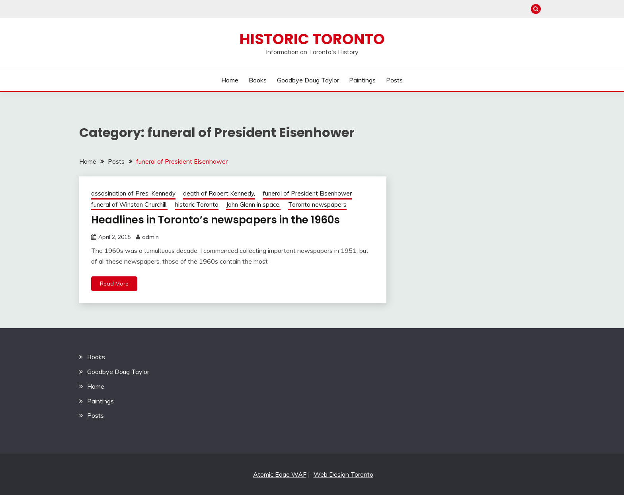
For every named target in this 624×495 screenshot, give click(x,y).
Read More (114, 283)
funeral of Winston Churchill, (129, 204)
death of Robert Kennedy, (219, 193)
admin (150, 237)
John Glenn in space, (253, 204)
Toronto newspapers (317, 204)
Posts (394, 80)
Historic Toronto (312, 39)
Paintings (362, 80)
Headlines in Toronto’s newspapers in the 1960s (215, 220)
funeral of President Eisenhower (307, 193)
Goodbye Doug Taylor (308, 80)
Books (258, 80)
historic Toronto (196, 204)
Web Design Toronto (343, 474)
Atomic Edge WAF (279, 474)
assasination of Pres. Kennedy (133, 193)
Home (229, 80)
